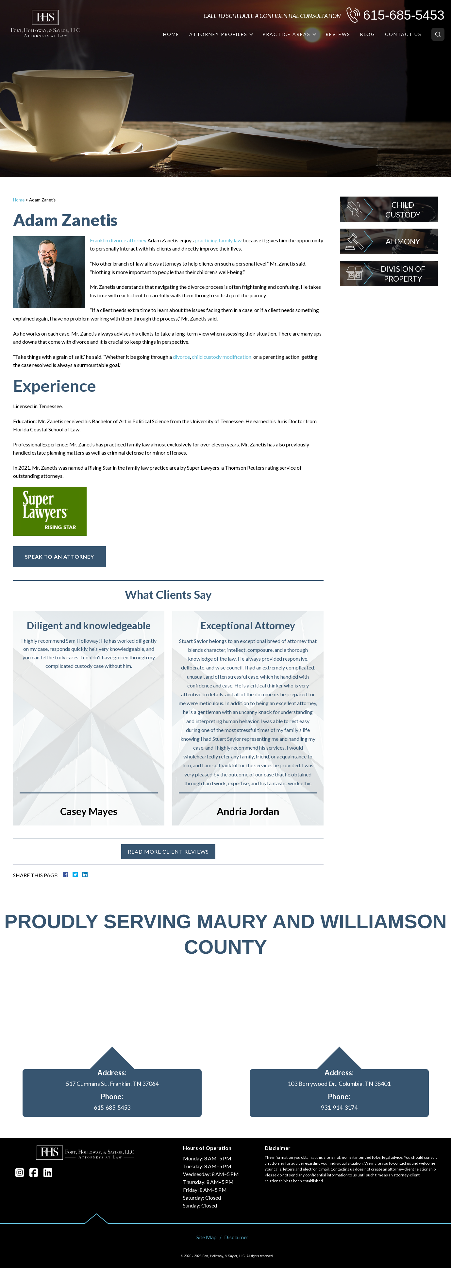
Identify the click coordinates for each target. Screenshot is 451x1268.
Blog (367, 34)
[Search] (437, 34)
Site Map (206, 1237)
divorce (181, 357)
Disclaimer (236, 1237)
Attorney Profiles (218, 34)
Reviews (338, 34)
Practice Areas (286, 34)
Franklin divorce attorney (118, 240)
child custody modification (221, 357)
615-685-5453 (403, 15)
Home (171, 34)
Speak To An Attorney (59, 556)
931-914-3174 (339, 1107)
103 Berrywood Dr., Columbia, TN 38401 (339, 1083)
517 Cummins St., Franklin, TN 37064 (112, 1083)
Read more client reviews (168, 851)
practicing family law (218, 240)
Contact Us (403, 34)
